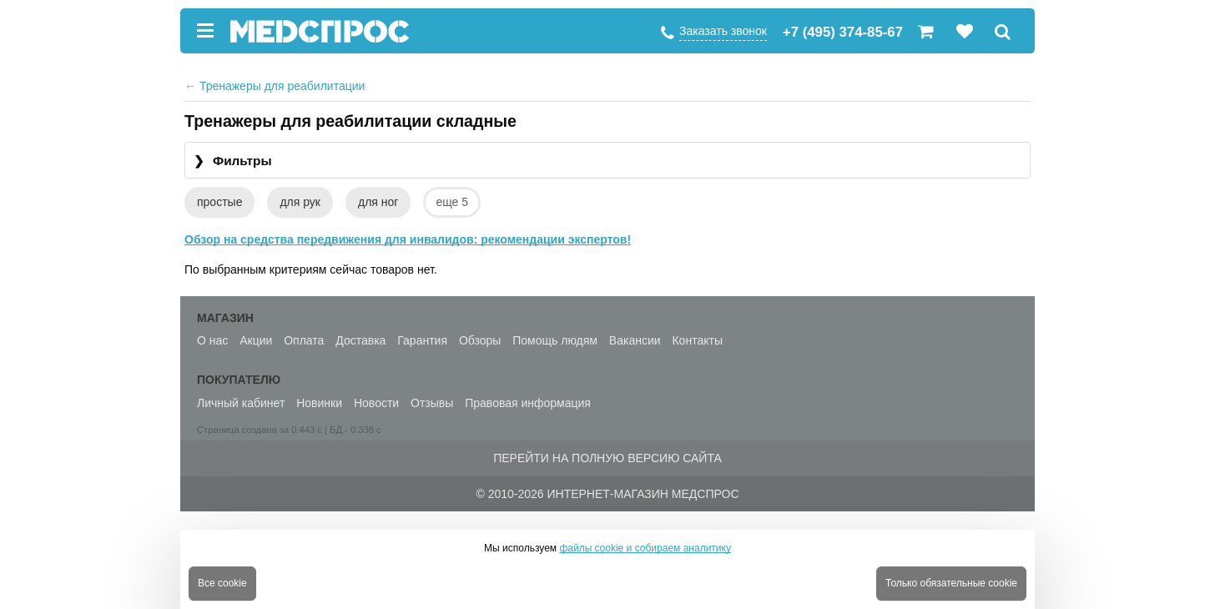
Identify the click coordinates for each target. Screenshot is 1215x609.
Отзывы (432, 403)
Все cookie (222, 583)
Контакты (697, 340)
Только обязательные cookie (951, 583)
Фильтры (233, 161)
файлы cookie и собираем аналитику (645, 548)
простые (219, 202)
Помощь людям (554, 340)
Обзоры (480, 340)
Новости (376, 403)
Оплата (304, 340)
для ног (378, 202)
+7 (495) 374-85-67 (843, 32)
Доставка (360, 340)
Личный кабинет (241, 403)
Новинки (319, 403)
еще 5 (452, 202)
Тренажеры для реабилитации (274, 86)
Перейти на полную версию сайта (607, 458)
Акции (255, 340)
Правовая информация (528, 403)
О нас (212, 340)
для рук (300, 202)
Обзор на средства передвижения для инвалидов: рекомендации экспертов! (407, 239)
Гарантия (422, 340)
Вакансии (635, 340)
